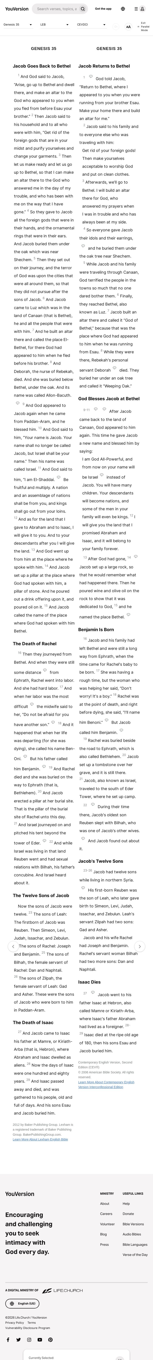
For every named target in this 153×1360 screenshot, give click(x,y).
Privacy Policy (14, 1322)
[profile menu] (139, 8)
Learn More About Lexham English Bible (40, 1139)
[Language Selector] (123, 8)
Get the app (103, 8)
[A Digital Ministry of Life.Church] (76, 1288)
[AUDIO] (115, 26)
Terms (31, 1322)
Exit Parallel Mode (143, 26)
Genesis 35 (18, 24)
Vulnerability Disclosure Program (27, 1328)
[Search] (54, 8)
